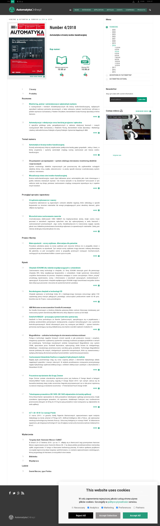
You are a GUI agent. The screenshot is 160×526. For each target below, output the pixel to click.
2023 (114, 34)
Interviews (86, 10)
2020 (114, 41)
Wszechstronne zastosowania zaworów (45, 216)
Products (141, 10)
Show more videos (142, 111)
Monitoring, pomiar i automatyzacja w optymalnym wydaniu (53, 104)
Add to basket (61, 74)
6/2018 (117, 55)
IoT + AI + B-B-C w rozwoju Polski (42, 413)
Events (119, 10)
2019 (114, 43)
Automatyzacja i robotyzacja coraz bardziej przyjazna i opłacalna (55, 122)
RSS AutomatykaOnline (22, 493)
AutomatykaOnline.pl (25, 9)
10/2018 (117, 61)
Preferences (123, 507)
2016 (114, 70)
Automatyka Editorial (118, 79)
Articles (110, 10)
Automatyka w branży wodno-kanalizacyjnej (46, 144)
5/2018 (117, 53)
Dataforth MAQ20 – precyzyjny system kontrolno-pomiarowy (53, 317)
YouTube (121, 110)
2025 (114, 30)
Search (150, 10)
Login (142, 1)
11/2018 (117, 63)
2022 (114, 36)
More (95, 116)
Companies (130, 10)
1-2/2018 (117, 47)
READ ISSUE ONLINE (36, 76)
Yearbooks (114, 27)
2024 (114, 32)
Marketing (107, 507)
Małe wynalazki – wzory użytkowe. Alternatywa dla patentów (53, 243)
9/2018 (117, 59)
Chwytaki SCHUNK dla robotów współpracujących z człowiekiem (55, 268)
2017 (114, 67)
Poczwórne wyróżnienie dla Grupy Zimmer (46, 375)
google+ (18, 493)
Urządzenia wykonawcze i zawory (42, 200)
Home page (70, 10)
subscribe (141, 99)
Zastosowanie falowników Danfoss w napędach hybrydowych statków (57, 357)
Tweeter (14, 493)
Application (98, 10)
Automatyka (23, 19)
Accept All (135, 515)
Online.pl (22, 518)
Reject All (81, 515)
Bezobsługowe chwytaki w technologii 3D (45, 291)
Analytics (93, 507)
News (77, 10)
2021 (114, 39)
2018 (114, 45)
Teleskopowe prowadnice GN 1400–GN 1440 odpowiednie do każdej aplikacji (60, 394)
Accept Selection (108, 515)
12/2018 (117, 65)
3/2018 (117, 49)
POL (9, 1)
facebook (10, 493)
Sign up (150, 1)
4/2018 (117, 51)
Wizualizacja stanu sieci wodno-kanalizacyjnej (48, 175)
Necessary (78, 507)
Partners (139, 507)
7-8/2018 (117, 57)
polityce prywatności (118, 502)
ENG (12, 1)
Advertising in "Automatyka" (121, 75)
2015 (114, 72)
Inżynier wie (117, 155)
